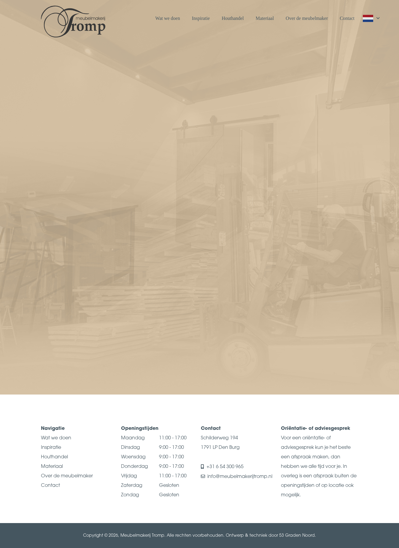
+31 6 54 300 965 (225, 467)
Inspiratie (201, 18)
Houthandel (233, 18)
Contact (347, 18)
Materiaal (265, 18)
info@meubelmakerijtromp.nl (239, 476)
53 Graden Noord (297, 535)
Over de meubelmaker (307, 18)
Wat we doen (167, 18)
